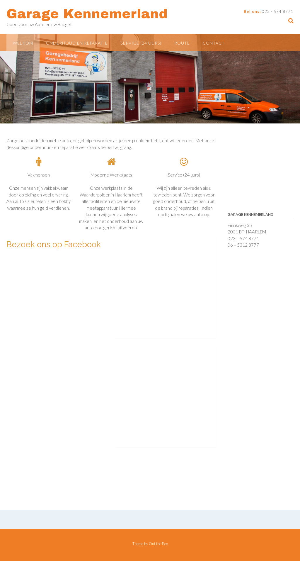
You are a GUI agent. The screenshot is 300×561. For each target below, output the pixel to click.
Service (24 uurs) (141, 42)
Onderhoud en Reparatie (77, 42)
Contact (214, 42)
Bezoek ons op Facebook (53, 244)
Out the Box (158, 543)
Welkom (23, 42)
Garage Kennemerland (87, 14)
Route (182, 42)
